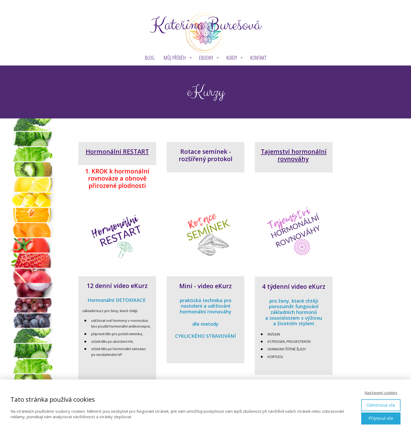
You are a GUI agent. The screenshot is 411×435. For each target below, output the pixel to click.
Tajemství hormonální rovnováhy (294, 155)
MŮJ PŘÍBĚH (175, 57)
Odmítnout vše (380, 405)
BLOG (149, 57)
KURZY (231, 57)
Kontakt (258, 57)
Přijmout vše (381, 418)
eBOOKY (206, 57)
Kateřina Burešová (205, 25)
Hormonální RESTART (117, 151)
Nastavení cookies (381, 392)
